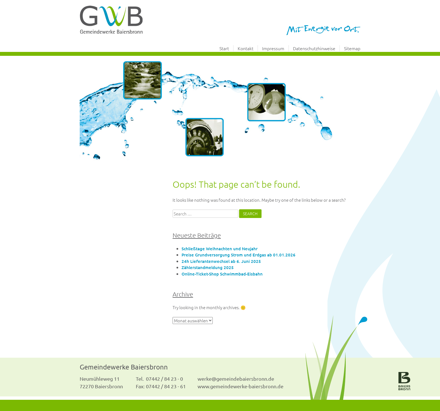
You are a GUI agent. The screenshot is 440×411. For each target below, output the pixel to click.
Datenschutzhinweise (314, 48)
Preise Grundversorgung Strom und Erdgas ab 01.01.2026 (238, 255)
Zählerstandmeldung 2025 (208, 267)
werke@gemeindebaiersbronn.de (236, 379)
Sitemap (352, 48)
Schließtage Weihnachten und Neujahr (220, 248)
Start (224, 48)
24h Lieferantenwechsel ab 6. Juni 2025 (221, 261)
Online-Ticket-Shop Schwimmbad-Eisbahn (222, 274)
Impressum (273, 48)
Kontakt (245, 48)
